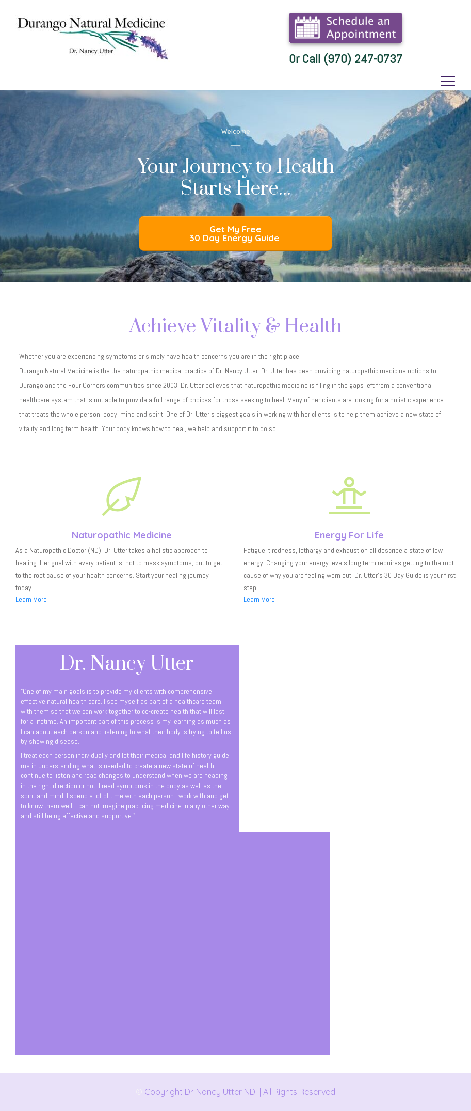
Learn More (31, 599)
